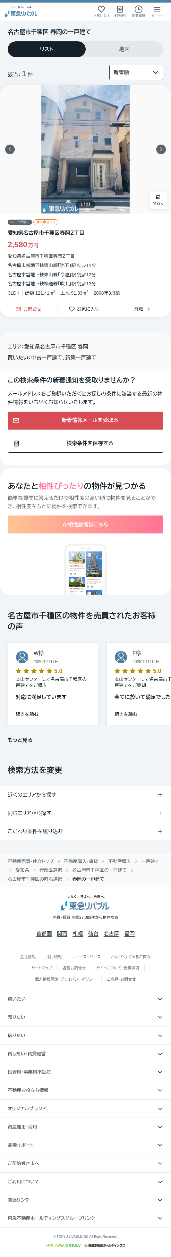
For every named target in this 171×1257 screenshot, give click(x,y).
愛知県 (22, 870)
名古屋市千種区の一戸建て (99, 870)
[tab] (47, 49)
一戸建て (150, 861)
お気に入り (85, 309)
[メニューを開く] (157, 12)
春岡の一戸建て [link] (88, 879)
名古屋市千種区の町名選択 (35, 879)
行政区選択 (50, 870)
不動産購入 (119, 861)
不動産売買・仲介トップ (31, 861)
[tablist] (85, 49)
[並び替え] (136, 72)
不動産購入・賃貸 (81, 861)
